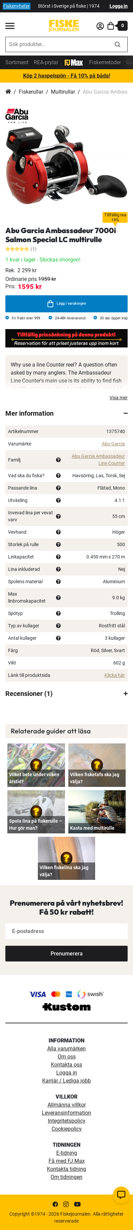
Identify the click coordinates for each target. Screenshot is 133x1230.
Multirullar (63, 92)
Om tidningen (66, 1177)
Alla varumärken (66, 1048)
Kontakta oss (66, 1064)
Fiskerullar (31, 92)
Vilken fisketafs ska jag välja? (94, 778)
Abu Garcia (113, 443)
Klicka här (115, 675)
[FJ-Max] (74, 62)
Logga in (119, 6)
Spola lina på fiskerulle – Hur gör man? (35, 824)
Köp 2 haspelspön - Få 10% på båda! (66, 76)
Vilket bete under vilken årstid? (34, 778)
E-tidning (66, 1153)
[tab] (66, 413)
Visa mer (119, 397)
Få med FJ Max (67, 1161)
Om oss (67, 1056)
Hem (8, 92)
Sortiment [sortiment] (16, 62)
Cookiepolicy (67, 1129)
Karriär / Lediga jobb (66, 1081)
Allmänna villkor (67, 1105)
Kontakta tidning (66, 1169)
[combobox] (57, 44)
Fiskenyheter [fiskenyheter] (16, 6)
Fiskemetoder (105, 62)
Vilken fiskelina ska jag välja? (64, 871)
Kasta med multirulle (92, 828)
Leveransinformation (66, 1113)
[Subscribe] (66, 953)
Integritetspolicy (66, 1121)
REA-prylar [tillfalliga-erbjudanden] (46, 62)
